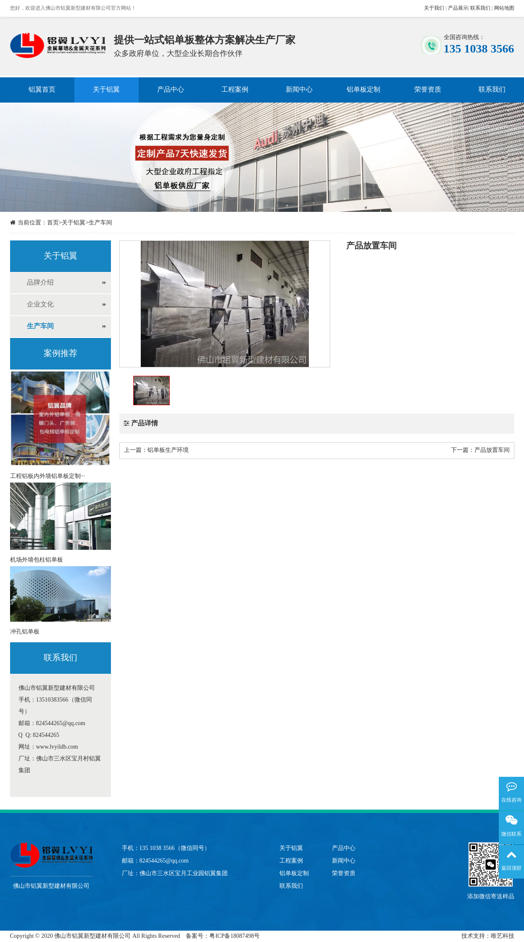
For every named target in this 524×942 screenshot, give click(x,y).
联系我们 (480, 8)
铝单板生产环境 (168, 450)
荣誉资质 (427, 89)
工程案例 (234, 89)
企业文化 (40, 304)
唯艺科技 (502, 936)
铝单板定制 (363, 89)
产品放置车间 (492, 450)
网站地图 (504, 8)
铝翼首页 (42, 89)
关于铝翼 (106, 89)
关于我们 (434, 8)
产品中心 (170, 89)
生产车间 (100, 223)
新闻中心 (299, 89)
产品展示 (458, 8)
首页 (53, 223)
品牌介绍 (40, 282)
